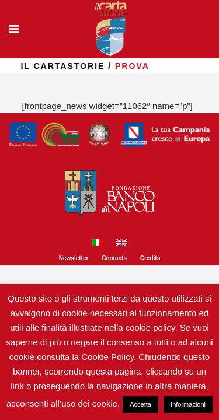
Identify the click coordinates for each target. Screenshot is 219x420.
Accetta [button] (140, 404)
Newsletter (74, 258)
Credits (150, 258)
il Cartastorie (76, 66)
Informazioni (188, 404)
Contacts (114, 258)
